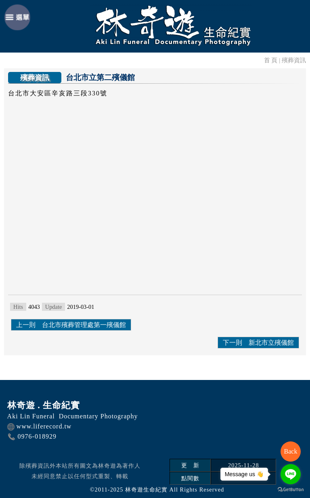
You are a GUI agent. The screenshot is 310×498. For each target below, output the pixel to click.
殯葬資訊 (294, 60)
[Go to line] (291, 474)
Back (290, 451)
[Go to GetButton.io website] (291, 489)
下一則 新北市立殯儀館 (258, 342)
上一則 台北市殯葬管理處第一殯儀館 (71, 324)
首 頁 (271, 60)
